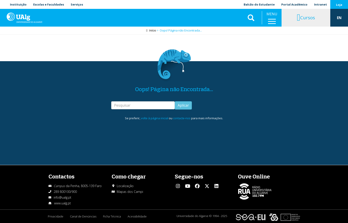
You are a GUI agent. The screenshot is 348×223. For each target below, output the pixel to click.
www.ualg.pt (62, 203)
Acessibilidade (137, 216)
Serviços (77, 4)
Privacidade (55, 216)
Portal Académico (294, 4)
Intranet (320, 4)
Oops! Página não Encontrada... (174, 89)
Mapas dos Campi (130, 192)
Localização (125, 186)
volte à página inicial (154, 118)
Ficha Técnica (112, 216)
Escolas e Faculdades (48, 4)
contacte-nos (182, 118)
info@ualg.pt (62, 197)
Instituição (18, 4)
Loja (339, 5)
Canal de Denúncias (83, 216)
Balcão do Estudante (259, 4)
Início (152, 30)
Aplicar (183, 105)
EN (339, 17)
